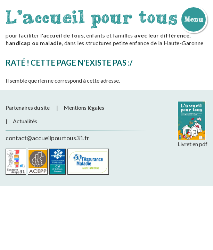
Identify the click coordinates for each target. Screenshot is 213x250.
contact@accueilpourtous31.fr (47, 138)
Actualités (25, 121)
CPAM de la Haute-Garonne (88, 162)
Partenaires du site (28, 107)
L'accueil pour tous (92, 17)
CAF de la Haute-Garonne (57, 162)
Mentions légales (84, 107)
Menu (193, 19)
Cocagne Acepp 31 (16, 162)
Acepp (38, 162)
